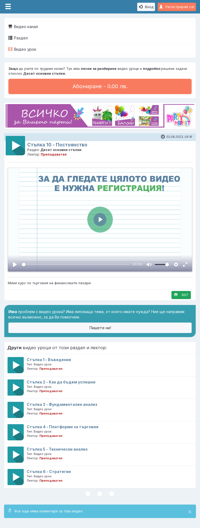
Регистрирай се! (176, 7)
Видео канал (23, 26)
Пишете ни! (100, 327)
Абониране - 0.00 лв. (100, 86)
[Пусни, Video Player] (15, 264)
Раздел (18, 37)
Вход (146, 7)
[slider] (76, 264)
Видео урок (22, 49)
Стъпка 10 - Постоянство (57, 145)
